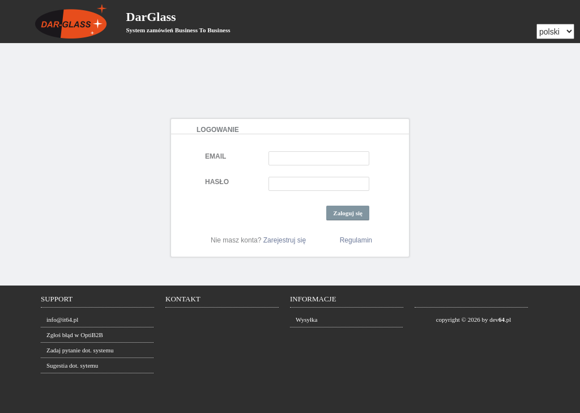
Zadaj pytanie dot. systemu (80, 350)
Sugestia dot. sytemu (72, 365)
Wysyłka (306, 319)
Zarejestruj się (284, 240)
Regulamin (356, 240)
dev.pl (500, 319)
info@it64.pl (62, 319)
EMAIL (215, 156)
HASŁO (217, 182)
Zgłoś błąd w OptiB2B (74, 334)
